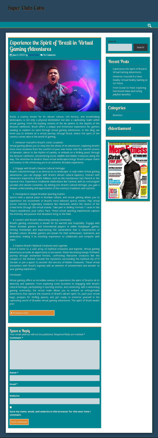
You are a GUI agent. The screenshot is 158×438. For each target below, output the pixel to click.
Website (14, 395)
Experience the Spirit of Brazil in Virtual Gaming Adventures (130, 70)
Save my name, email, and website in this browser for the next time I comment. (50, 413)
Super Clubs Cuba (26, 7)
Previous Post (19, 312)
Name (14, 372)
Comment (16, 337)
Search (112, 41)
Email (14, 384)
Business (117, 115)
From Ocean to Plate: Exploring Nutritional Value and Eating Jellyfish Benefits (129, 91)
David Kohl (33, 54)
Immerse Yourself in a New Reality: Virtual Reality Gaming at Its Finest (130, 80)
